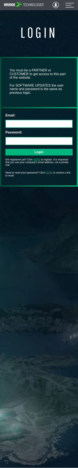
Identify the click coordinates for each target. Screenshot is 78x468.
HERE (36, 159)
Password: (13, 132)
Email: (10, 115)
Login (56, 5)
